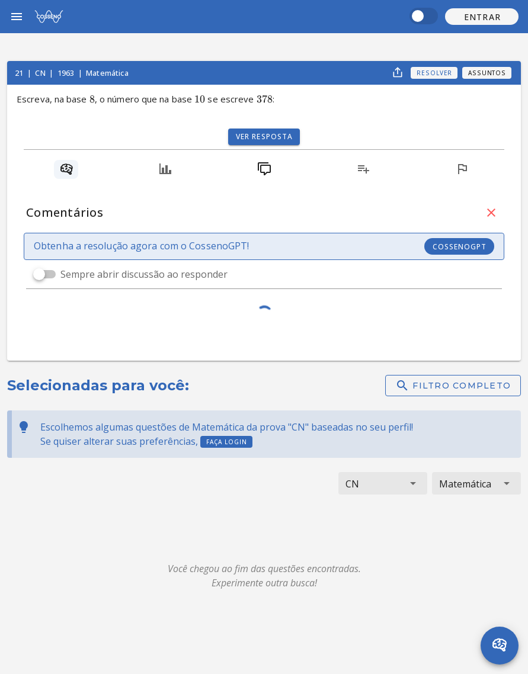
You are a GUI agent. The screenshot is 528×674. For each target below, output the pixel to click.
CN (41, 73)
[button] (482, 16)
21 (20, 73)
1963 (66, 73)
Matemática (107, 73)
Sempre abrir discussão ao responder (144, 274)
